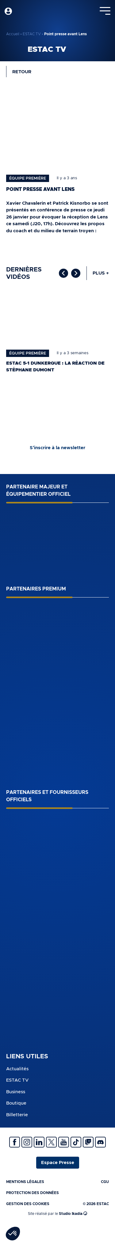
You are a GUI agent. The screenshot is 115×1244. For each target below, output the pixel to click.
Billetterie (17, 1115)
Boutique (16, 1103)
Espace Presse (57, 1162)
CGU (105, 1182)
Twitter (51, 1142)
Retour (21, 72)
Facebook (14, 1142)
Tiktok (76, 1142)
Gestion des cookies (27, 1204)
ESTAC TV (32, 34)
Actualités (17, 1069)
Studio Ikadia (73, 1214)
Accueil (12, 34)
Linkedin (39, 1142)
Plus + (101, 273)
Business (15, 1092)
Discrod (100, 1142)
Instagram (27, 1142)
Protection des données (32, 1193)
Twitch (88, 1142)
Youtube (63, 1142)
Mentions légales (25, 1182)
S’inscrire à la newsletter (57, 448)
